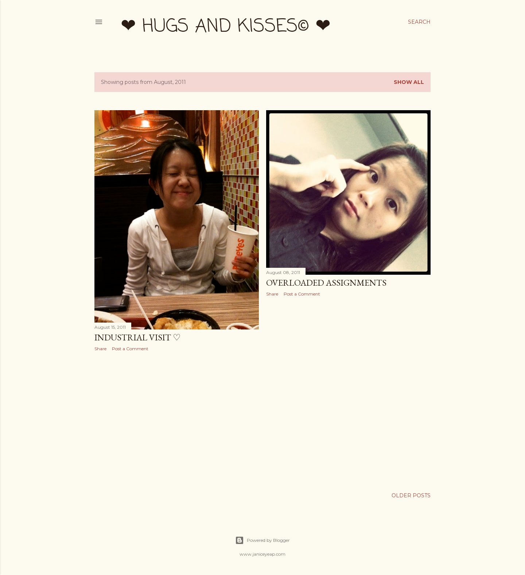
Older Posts (411, 495)
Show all (409, 82)
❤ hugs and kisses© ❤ (226, 26)
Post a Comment (130, 348)
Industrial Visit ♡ (137, 337)
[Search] (419, 22)
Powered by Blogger (262, 540)
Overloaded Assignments (326, 282)
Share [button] (100, 348)
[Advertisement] (176, 421)
